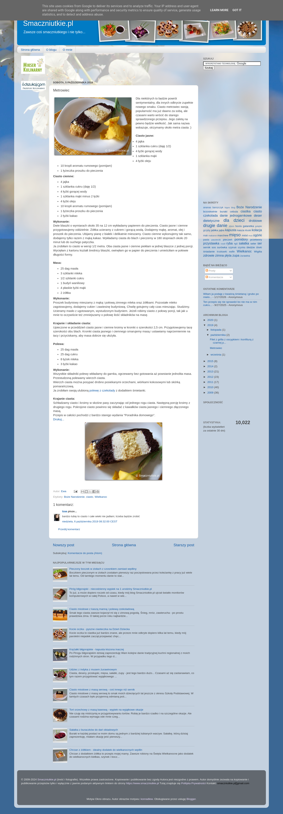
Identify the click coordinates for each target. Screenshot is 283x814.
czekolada (210, 215)
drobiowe (255, 220)
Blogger (191, 798)
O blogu (51, 49)
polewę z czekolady (102, 390)
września (216, 354)
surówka (222, 247)
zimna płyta (223, 255)
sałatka (244, 243)
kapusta (230, 230)
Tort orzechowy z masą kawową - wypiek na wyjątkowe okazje (106, 709)
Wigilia (258, 251)
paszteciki (216, 240)
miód (245, 235)
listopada (216, 329)
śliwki (259, 247)
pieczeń (227, 239)
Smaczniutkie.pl (48, 23)
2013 (210, 371)
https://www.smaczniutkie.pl (142, 783)
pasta (206, 239)
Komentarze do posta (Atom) (85, 553)
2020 (210, 319)
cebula (234, 211)
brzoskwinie (210, 211)
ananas (207, 207)
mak (205, 235)
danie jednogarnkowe (236, 215)
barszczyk (218, 207)
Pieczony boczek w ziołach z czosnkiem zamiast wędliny (103, 568)
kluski (248, 230)
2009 (210, 392)
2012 (210, 376)
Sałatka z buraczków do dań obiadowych (93, 729)
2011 (210, 382)
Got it (237, 10)
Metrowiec (216, 348)
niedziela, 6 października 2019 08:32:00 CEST (89, 521)
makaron (212, 235)
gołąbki (258, 226)
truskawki (222, 251)
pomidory (241, 239)
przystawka (211, 243)
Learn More (219, 10)
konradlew (147, 798)
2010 (210, 387)
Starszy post (184, 545)
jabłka (214, 230)
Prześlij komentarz (69, 529)
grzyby (206, 230)
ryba (229, 243)
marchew (223, 235)
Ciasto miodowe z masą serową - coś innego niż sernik (102, 689)
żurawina (245, 255)
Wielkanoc (101, 496)
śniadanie (209, 251)
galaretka (248, 226)
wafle (232, 251)
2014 (210, 366)
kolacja (257, 230)
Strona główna (30, 49)
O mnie (67, 49)
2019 (210, 325)
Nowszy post (63, 545)
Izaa (64, 511)
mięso (235, 234)
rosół (223, 243)
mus (250, 235)
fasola (238, 226)
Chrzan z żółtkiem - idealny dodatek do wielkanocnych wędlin (105, 749)
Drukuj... (58, 419)
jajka (221, 230)
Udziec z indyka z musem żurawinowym (93, 669)
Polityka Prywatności (193, 783)
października (218, 334)
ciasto (89, 496)
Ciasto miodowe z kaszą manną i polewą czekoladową (101, 609)
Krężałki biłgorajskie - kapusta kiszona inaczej (96, 649)
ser (260, 243)
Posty (211, 270)
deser (258, 215)
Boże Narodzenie (74, 496)
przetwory (256, 239)
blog (233, 207)
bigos (227, 207)
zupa (235, 255)
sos (214, 247)
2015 (210, 361)
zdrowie (208, 255)
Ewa (64, 491)
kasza (240, 230)
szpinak (232, 247)
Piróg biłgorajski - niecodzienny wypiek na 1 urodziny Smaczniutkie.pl (110, 588)
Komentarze (214, 277)
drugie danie (215, 225)
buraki (223, 211)
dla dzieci (234, 220)
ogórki (257, 235)
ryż (236, 243)
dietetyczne (211, 220)
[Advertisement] (125, 65)
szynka (241, 247)
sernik (206, 247)
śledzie (251, 247)
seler (253, 243)
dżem (231, 226)
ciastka (246, 211)
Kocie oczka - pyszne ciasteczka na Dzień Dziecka (99, 629)
